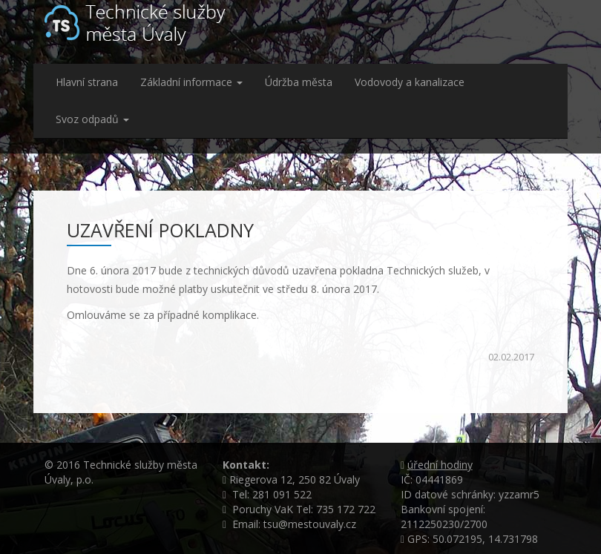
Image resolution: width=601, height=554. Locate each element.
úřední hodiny (440, 465)
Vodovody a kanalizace (409, 82)
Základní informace (191, 82)
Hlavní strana (87, 82)
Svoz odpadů (92, 119)
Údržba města (298, 82)
